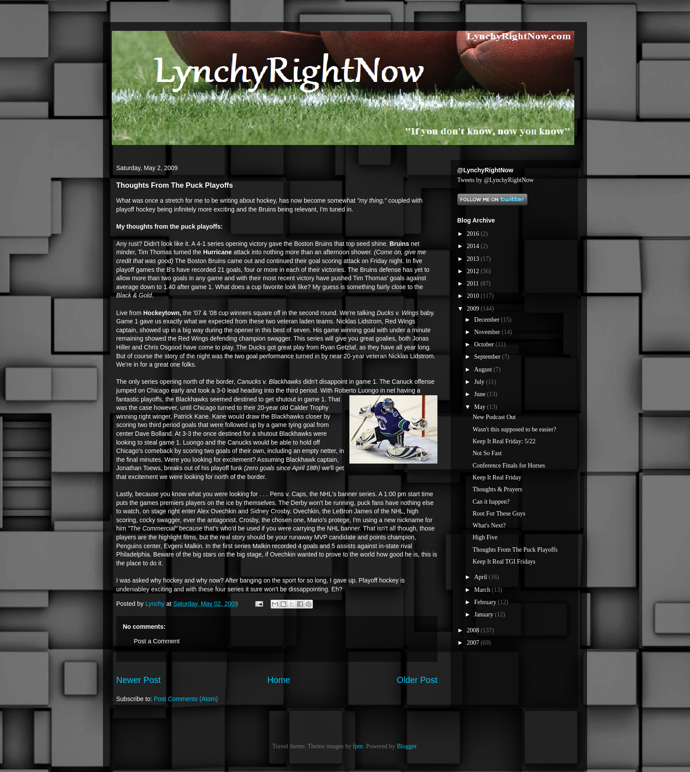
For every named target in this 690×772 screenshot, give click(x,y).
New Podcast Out (494, 417)
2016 (474, 233)
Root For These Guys (499, 513)
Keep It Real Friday (497, 477)
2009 (474, 308)
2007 (474, 642)
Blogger (406, 746)
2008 (474, 630)
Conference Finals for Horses (509, 465)
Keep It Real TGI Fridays (504, 561)
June (480, 394)
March (483, 589)
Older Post (416, 680)
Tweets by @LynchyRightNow (495, 180)
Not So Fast (487, 453)
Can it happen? (491, 501)
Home (278, 680)
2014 (474, 246)
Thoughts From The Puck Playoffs (515, 549)
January (484, 614)
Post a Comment (157, 641)
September (488, 356)
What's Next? (489, 525)
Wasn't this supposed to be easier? (514, 429)
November (488, 332)
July (480, 382)
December (487, 319)
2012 (474, 271)
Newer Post (138, 680)
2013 (474, 259)
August (483, 369)
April (481, 577)
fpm (358, 746)
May (480, 407)
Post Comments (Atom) (186, 698)
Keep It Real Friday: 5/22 (504, 441)
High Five (485, 537)
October (484, 344)
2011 (474, 283)
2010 (474, 296)
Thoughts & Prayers (497, 489)
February (486, 602)
